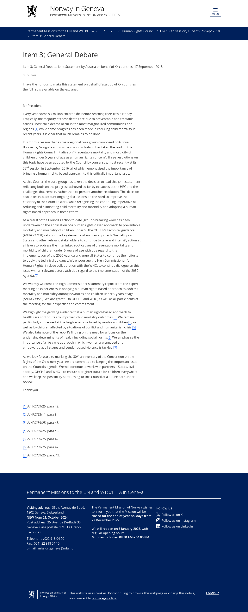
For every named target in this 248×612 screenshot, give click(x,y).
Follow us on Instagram (176, 520)
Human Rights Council (138, 31)
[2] (36, 275)
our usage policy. (104, 598)
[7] (115, 347)
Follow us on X (169, 515)
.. (100, 31)
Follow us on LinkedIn (174, 526)
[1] (36, 129)
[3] (115, 317)
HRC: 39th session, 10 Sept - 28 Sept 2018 (190, 31)
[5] (134, 327)
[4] (130, 322)
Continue (212, 593)
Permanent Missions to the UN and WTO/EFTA (60, 31)
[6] (109, 337)
